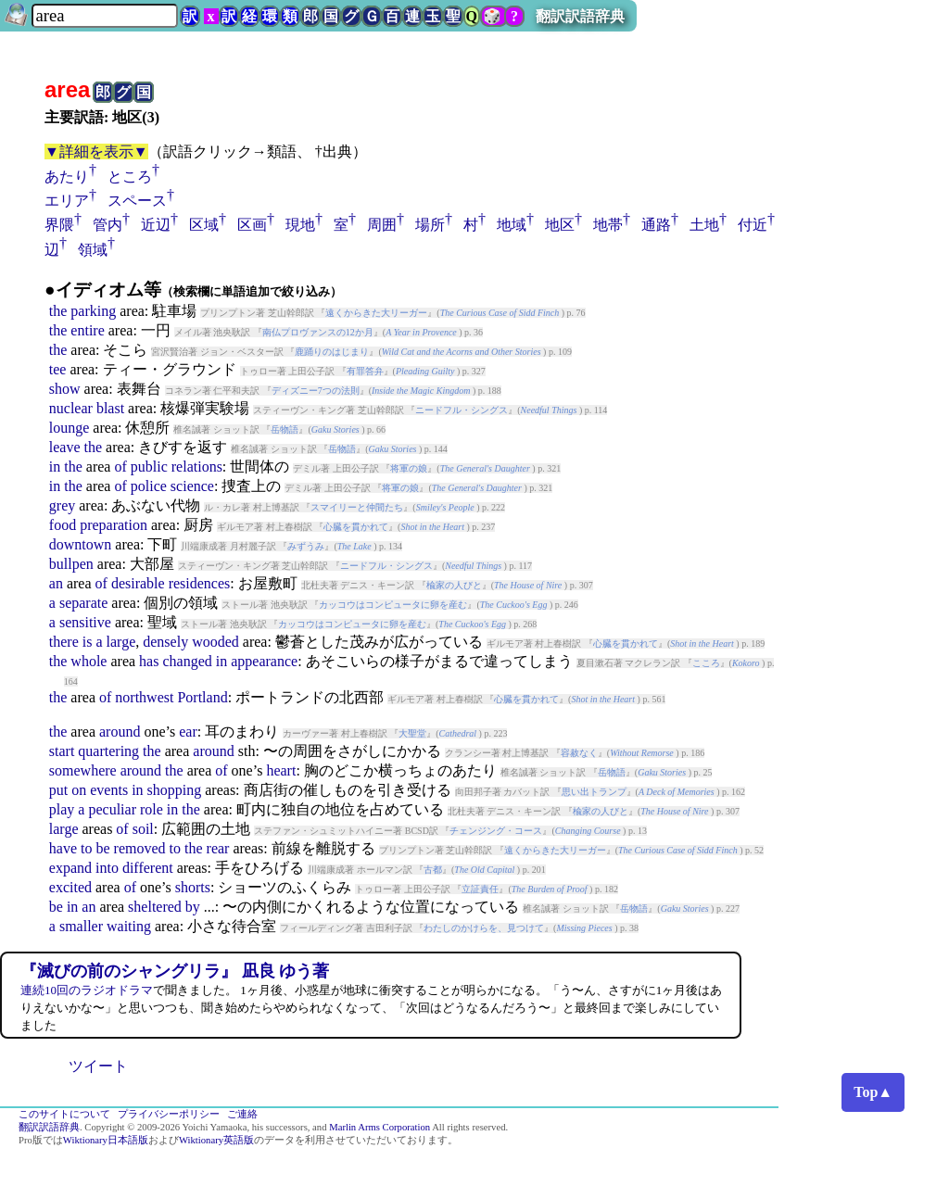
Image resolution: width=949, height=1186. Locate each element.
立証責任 (480, 889)
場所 (430, 225)
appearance (264, 661)
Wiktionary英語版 (216, 1140)
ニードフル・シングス (461, 410)
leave (65, 447)
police (149, 486)
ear (188, 731)
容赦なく (579, 753)
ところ (130, 176)
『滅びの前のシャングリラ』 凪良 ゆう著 (174, 971)
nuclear (71, 408)
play (62, 809)
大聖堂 (412, 733)
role (151, 809)
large (121, 642)
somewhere (83, 770)
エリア (66, 200)
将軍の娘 (408, 468)
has (148, 661)
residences (200, 583)
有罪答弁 (365, 371)
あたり (66, 176)
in (54, 466)
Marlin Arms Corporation (379, 1127)
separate (83, 603)
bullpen (71, 564)
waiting (129, 926)
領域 (93, 250)
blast (110, 408)
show (65, 389)
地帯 (608, 225)
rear (218, 848)
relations (196, 466)
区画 (252, 225)
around (119, 731)
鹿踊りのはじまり (332, 352)
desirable (138, 583)
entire (87, 330)
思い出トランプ (594, 792)
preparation (113, 525)
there (64, 642)
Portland (202, 697)
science (192, 486)
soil (143, 829)
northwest (144, 697)
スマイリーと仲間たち (356, 507)
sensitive (85, 622)
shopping (174, 790)
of (120, 466)
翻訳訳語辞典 (580, 16)
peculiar (112, 809)
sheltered (155, 907)
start (62, 751)
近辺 (156, 225)
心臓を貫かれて (355, 527)
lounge (69, 427)
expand (70, 868)
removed (140, 848)
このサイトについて (64, 1114)
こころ (706, 663)
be (102, 848)
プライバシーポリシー (169, 1114)
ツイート (98, 1066)
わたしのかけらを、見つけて (484, 928)
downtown (80, 544)
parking (93, 311)
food (62, 525)
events (109, 790)
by (192, 907)
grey (62, 505)
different (147, 868)
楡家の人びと (454, 585)
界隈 (59, 225)
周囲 (382, 225)
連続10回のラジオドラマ (86, 990)
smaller (81, 926)
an (56, 583)
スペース (137, 200)
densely (165, 642)
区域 (204, 225)
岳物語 (284, 429)
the (58, 311)
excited (70, 887)
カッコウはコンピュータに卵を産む (393, 604)
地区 (560, 225)
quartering (108, 751)
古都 (433, 869)
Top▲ (873, 1092)
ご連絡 (242, 1114)
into (107, 868)
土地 (704, 225)
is (87, 642)
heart (281, 770)
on (78, 790)
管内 (107, 225)
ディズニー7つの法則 (316, 390)
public (149, 466)
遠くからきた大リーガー (376, 313)
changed (186, 661)
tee (58, 369)
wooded (215, 642)
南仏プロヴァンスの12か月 (317, 332)
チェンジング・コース (495, 831)
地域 (511, 225)
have (63, 848)
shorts (192, 887)
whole (88, 661)
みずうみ (305, 546)
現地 (300, 225)
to (86, 848)
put (58, 790)
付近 (752, 225)
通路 (656, 225)
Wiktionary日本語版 (105, 1140)
